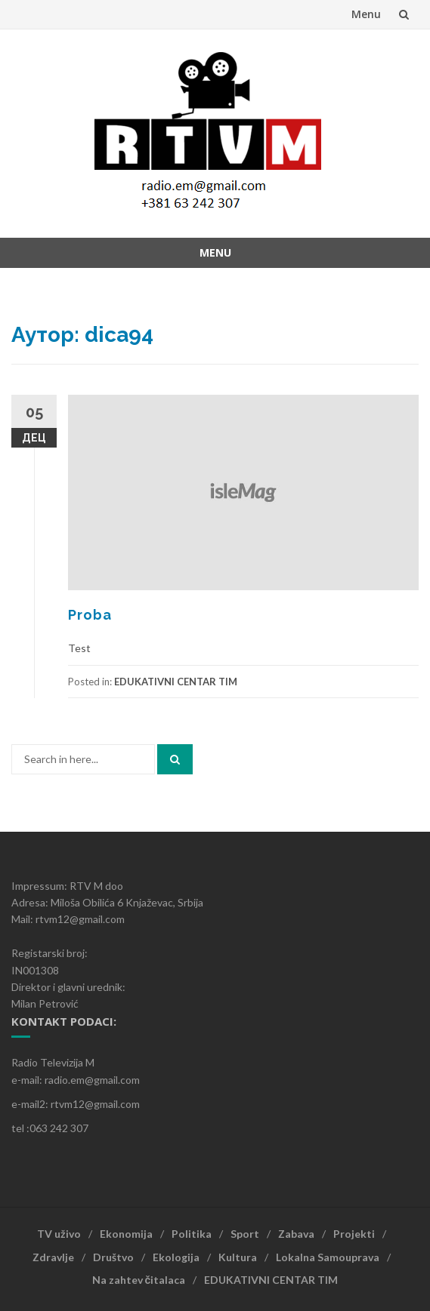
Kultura (237, 1257)
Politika (192, 1233)
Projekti (354, 1233)
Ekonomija (126, 1233)
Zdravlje (53, 1257)
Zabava (296, 1233)
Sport (244, 1233)
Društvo (113, 1257)
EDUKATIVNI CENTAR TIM (175, 682)
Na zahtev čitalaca (139, 1279)
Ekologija (176, 1257)
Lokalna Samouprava (327, 1257)
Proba (90, 615)
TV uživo (59, 1233)
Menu (366, 14)
